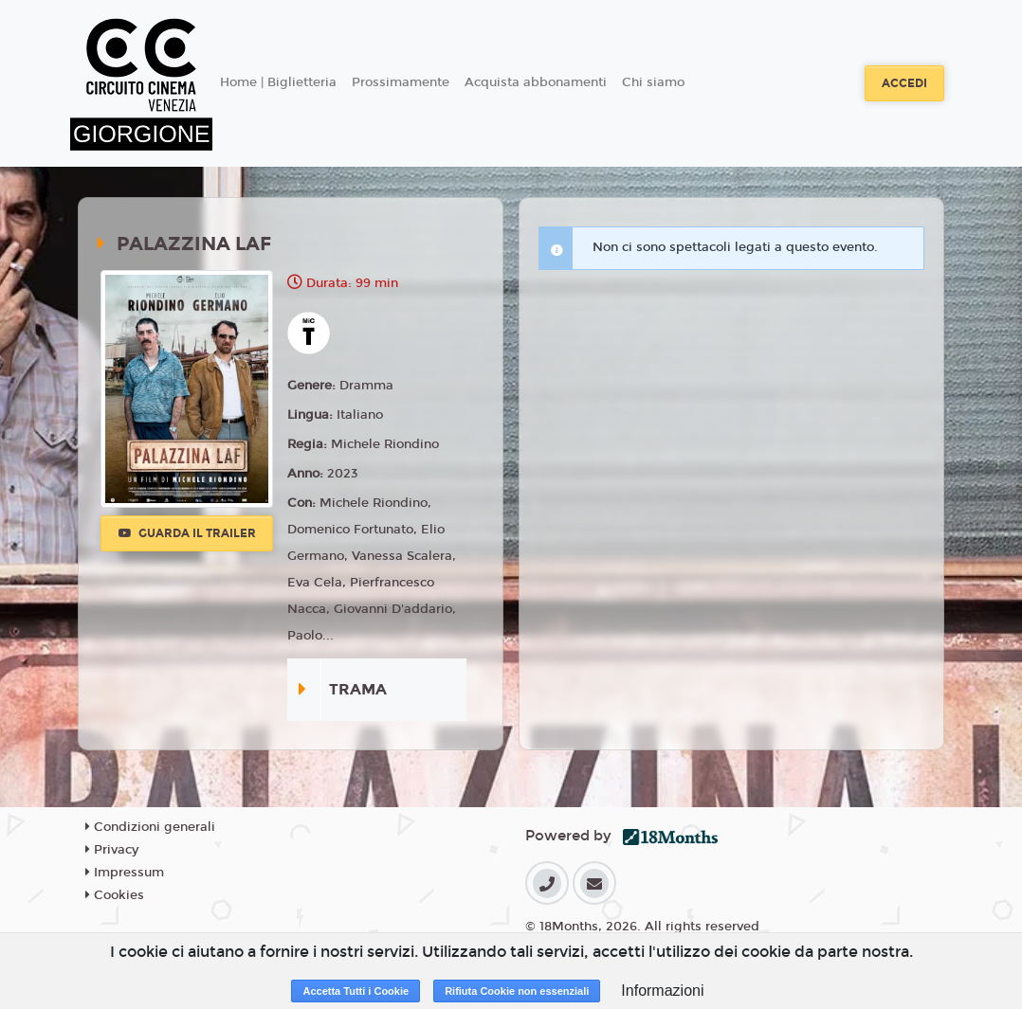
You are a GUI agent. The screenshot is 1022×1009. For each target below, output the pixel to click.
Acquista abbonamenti (536, 82)
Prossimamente (400, 82)
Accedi (904, 83)
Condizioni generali (150, 827)
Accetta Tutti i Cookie (355, 991)
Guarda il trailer (187, 533)
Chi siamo (653, 82)
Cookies (114, 895)
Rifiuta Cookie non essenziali (517, 991)
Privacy (111, 849)
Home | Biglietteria (278, 82)
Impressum (124, 872)
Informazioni (662, 990)
